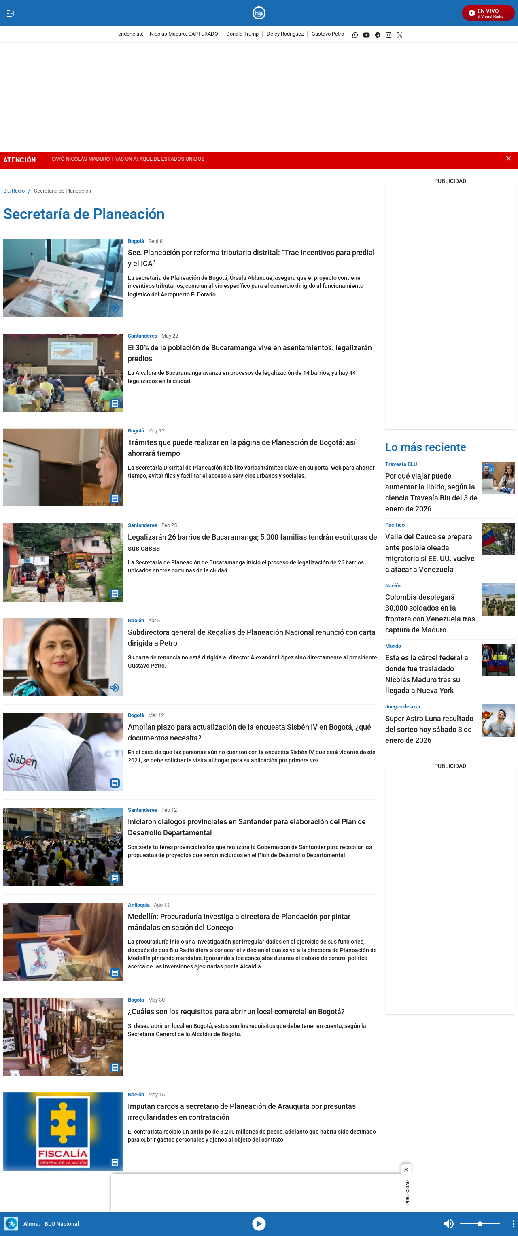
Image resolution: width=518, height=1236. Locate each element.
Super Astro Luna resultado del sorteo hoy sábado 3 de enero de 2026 (429, 729)
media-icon (259, 1224)
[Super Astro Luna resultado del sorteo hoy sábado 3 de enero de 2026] (498, 720)
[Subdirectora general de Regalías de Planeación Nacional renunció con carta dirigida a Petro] (63, 657)
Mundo (393, 646)
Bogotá (136, 241)
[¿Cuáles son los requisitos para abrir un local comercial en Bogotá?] (63, 1037)
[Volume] (480, 1223)
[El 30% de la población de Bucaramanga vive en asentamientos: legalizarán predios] (63, 373)
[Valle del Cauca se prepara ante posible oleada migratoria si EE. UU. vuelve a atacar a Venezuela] (498, 539)
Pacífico (395, 525)
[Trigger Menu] (10, 13)
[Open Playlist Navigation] (513, 1224)
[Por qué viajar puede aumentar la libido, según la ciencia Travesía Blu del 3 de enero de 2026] (498, 478)
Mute (449, 1224)
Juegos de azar (403, 707)
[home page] (259, 13)
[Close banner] (508, 158)
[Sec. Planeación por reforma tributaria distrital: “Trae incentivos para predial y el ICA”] (63, 278)
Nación (136, 620)
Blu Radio (14, 191)
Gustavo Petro (328, 34)
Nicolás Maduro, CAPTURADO (184, 34)
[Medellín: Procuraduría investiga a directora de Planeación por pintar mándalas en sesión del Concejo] (63, 942)
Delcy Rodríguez (285, 34)
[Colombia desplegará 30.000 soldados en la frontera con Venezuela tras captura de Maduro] (498, 599)
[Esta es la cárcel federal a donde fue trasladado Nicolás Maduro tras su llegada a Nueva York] (498, 660)
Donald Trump (242, 34)
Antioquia (139, 905)
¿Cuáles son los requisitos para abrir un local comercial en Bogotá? (236, 1011)
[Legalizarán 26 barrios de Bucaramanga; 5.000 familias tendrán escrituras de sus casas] (63, 562)
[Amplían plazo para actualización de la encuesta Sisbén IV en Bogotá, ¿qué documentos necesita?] (63, 752)
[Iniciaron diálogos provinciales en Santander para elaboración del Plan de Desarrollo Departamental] (63, 847)
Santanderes (142, 336)
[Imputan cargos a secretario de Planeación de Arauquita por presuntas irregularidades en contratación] (63, 1131)
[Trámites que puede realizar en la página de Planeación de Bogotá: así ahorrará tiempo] (63, 467)
